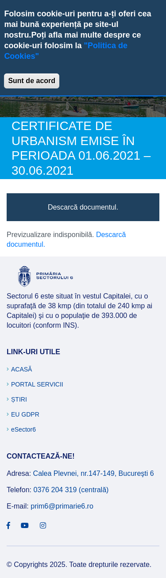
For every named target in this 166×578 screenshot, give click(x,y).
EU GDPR (25, 414)
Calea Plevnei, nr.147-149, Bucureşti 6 (93, 473)
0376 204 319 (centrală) (70, 490)
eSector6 (23, 429)
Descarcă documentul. (83, 207)
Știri (19, 399)
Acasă (21, 369)
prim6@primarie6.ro (62, 506)
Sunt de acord (31, 80)
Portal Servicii (37, 384)
